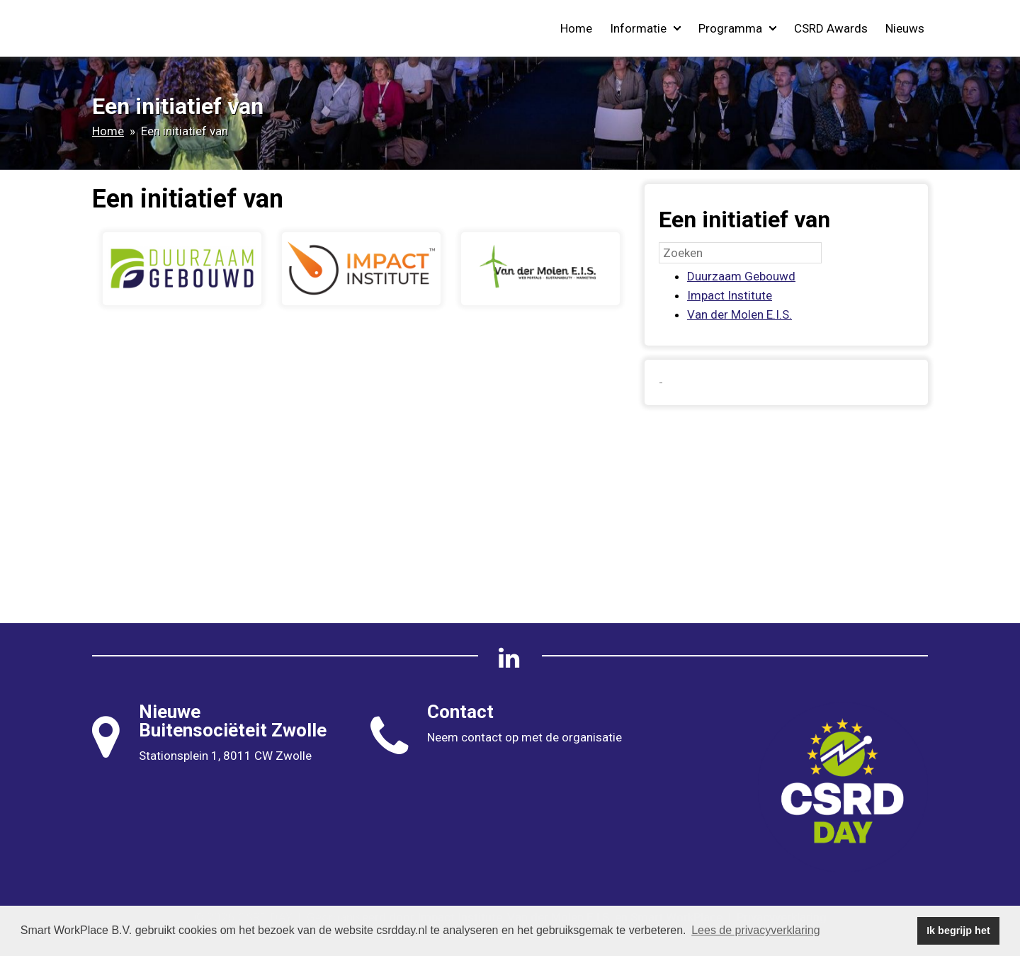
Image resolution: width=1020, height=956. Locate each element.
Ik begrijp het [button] (958, 930)
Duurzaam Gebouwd (741, 276)
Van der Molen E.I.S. (739, 314)
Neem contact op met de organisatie (524, 737)
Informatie (645, 28)
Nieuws (904, 28)
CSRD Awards (831, 28)
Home (576, 28)
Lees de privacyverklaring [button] (755, 930)
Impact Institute (729, 295)
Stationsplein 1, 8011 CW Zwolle (225, 756)
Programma (737, 28)
